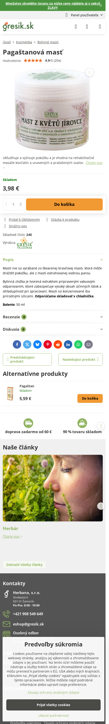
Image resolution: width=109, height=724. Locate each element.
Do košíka (64, 204)
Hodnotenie (12, 60)
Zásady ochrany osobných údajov (53, 692)
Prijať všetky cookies (53, 705)
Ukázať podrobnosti (53, 715)
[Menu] (100, 26)
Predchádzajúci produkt (21, 359)
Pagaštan (27, 386)
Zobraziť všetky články (24, 564)
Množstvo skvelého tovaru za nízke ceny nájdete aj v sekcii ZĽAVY (53, 5)
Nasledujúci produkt (81, 359)
